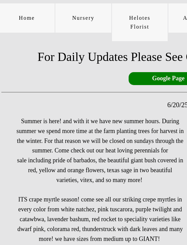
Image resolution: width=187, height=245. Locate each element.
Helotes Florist (139, 22)
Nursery (83, 18)
